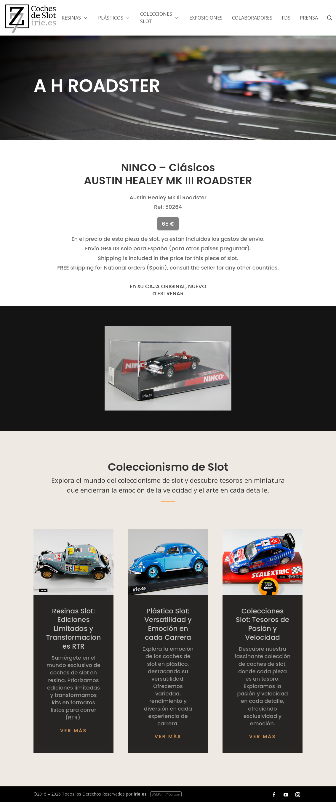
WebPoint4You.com (166, 794)
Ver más (73, 730)
